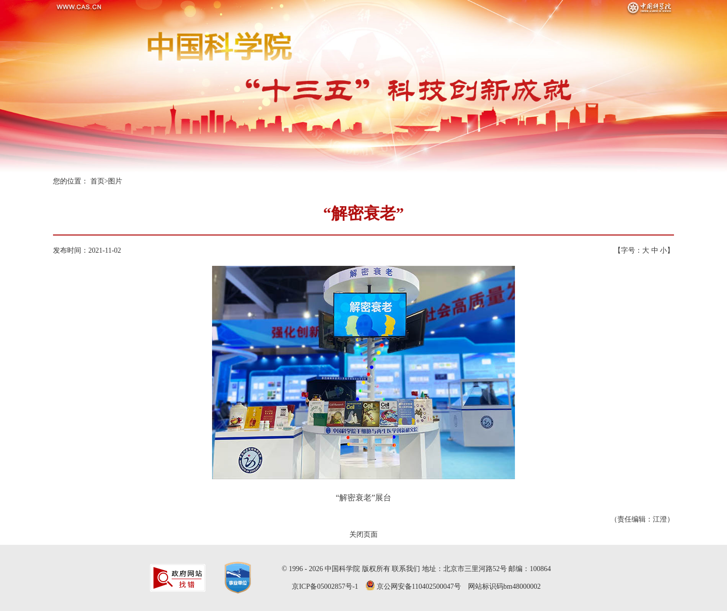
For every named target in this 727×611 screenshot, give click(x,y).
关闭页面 (363, 534)
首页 (97, 181)
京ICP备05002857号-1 (325, 586)
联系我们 (406, 569)
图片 (115, 181)
